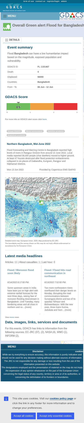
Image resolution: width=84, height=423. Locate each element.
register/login (53, 1)
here (44, 119)
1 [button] (39, 314)
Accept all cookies (23, 416)
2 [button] (44, 314)
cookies (79, 351)
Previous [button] (2, 288)
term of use (28, 1)
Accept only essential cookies (55, 416)
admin (64, 1)
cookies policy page (61, 398)
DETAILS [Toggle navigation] (12, 40)
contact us (40, 1)
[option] (23, 287)
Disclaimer (38, 351)
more (12, 317)
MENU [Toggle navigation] (9, 16)
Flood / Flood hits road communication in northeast (57, 273)
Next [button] (81, 288)
